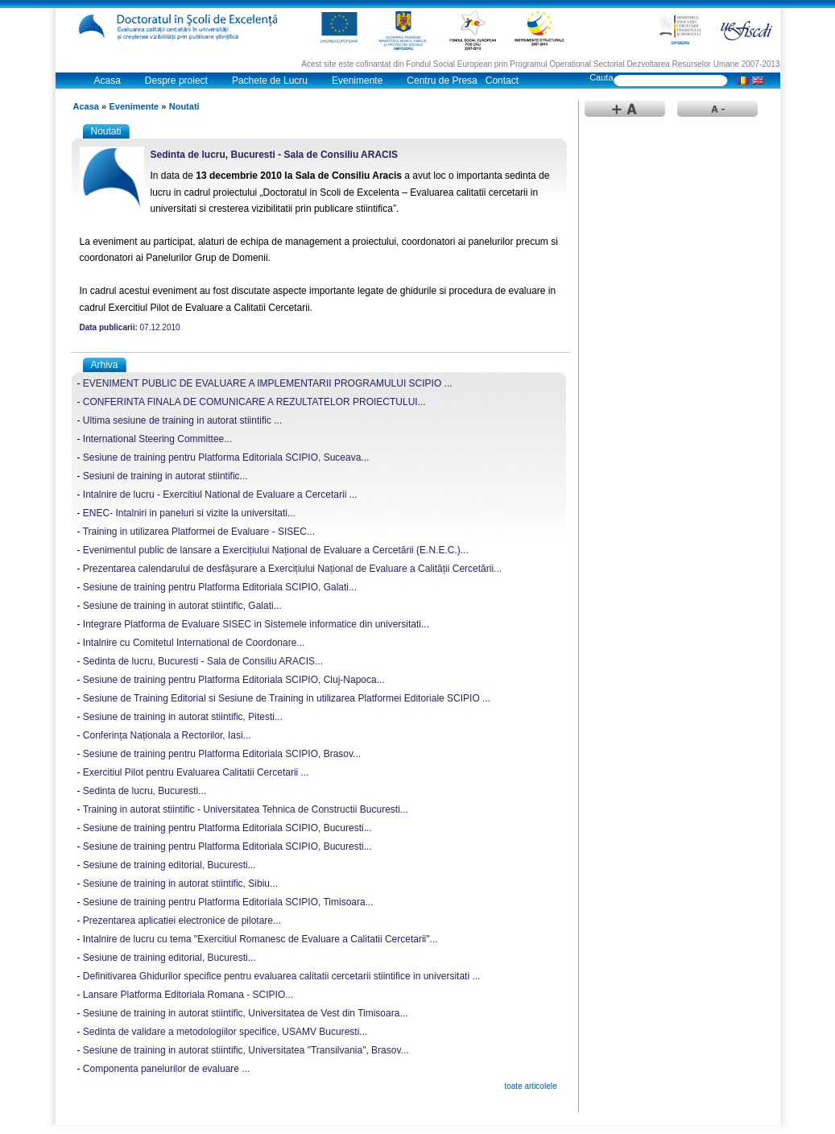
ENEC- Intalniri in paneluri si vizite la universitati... (189, 513)
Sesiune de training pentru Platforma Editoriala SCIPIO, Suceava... (226, 457)
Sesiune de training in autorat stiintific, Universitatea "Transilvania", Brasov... (246, 1050)
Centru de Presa (442, 80)
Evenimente (357, 80)
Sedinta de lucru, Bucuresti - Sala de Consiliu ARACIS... (203, 661)
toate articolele (530, 1086)
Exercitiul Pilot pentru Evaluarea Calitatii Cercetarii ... (196, 772)
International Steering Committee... (157, 439)
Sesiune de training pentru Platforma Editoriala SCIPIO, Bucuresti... (227, 828)
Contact (502, 80)
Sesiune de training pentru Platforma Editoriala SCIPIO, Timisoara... (228, 902)
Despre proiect (176, 80)
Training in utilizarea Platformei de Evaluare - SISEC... (199, 531)
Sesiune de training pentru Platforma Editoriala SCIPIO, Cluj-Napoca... (234, 679)
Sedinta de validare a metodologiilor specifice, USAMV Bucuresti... (225, 1031)
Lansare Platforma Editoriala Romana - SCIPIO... (188, 994)
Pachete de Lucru (270, 80)
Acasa (107, 80)
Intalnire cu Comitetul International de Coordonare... (194, 642)
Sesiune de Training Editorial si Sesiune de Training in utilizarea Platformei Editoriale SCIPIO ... (286, 698)
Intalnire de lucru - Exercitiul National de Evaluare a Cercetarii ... (220, 494)
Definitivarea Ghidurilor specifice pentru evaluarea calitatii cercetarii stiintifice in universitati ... (282, 976)
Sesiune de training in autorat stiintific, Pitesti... (183, 716)
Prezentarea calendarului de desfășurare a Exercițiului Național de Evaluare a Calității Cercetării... (292, 568)
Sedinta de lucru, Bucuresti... (144, 791)
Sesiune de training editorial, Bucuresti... (169, 865)
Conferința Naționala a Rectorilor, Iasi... (167, 735)
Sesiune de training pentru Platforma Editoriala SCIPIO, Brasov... (222, 753)
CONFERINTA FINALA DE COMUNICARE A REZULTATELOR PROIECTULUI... (254, 402)
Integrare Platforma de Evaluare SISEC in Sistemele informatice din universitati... (256, 624)
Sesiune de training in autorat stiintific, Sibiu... (180, 883)
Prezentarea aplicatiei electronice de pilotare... (182, 920)
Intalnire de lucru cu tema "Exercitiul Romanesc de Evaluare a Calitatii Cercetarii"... (260, 939)
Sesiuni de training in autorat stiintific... (165, 476)
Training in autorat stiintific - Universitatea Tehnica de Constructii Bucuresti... (245, 809)
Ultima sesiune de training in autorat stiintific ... (182, 420)
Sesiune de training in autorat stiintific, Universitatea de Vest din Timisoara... (245, 1013)
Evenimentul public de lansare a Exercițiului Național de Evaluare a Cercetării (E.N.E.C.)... (276, 550)
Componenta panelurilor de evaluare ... (166, 1068)
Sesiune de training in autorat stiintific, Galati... (182, 605)
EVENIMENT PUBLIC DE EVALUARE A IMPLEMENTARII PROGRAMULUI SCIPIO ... (268, 383)
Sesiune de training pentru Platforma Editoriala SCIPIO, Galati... (220, 587)
